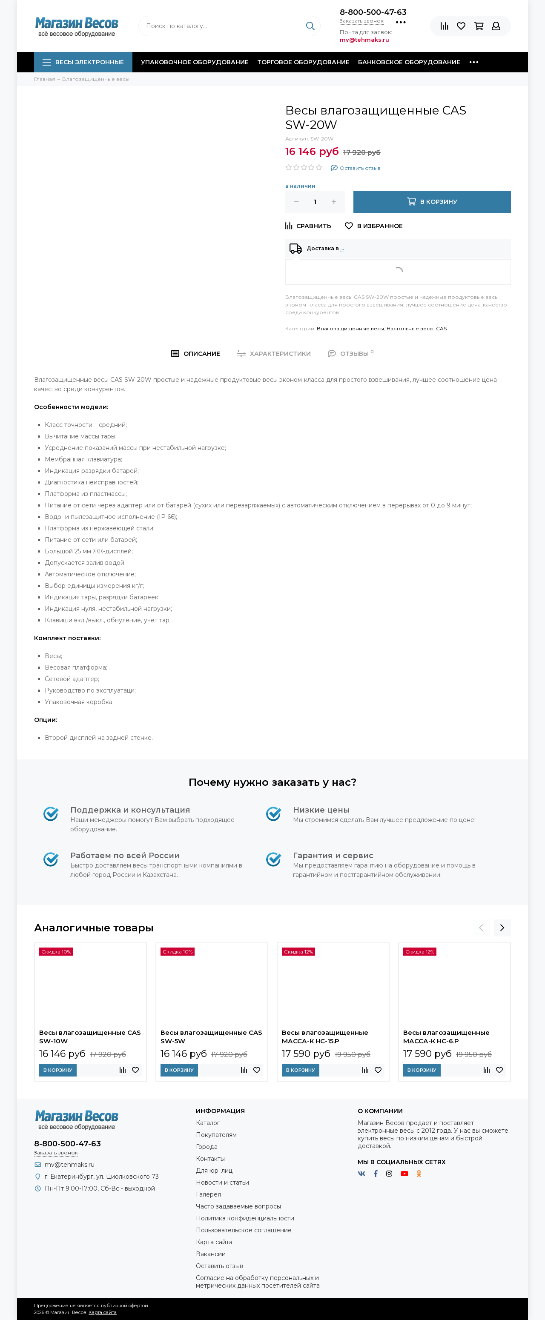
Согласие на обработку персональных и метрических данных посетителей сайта (258, 1281)
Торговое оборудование (303, 62)
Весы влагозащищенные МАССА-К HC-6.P (446, 1036)
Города (207, 1147)
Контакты (210, 1159)
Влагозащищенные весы (350, 328)
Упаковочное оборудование (195, 62)
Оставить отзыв (219, 1266)
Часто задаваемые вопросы (238, 1206)
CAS (441, 328)
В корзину (57, 1070)
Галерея (208, 1194)
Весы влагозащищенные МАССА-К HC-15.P (325, 1036)
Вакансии (211, 1254)
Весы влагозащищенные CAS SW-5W (211, 1036)
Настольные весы (410, 328)
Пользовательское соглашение (244, 1230)
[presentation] (481, 927)
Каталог (208, 1123)
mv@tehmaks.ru (70, 1164)
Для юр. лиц (214, 1170)
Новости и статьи (222, 1182)
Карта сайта (214, 1242)
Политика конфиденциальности (245, 1218)
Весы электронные (83, 62)
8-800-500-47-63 (373, 12)
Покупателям (216, 1135)
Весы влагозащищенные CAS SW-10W (90, 1036)
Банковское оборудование (409, 62)
